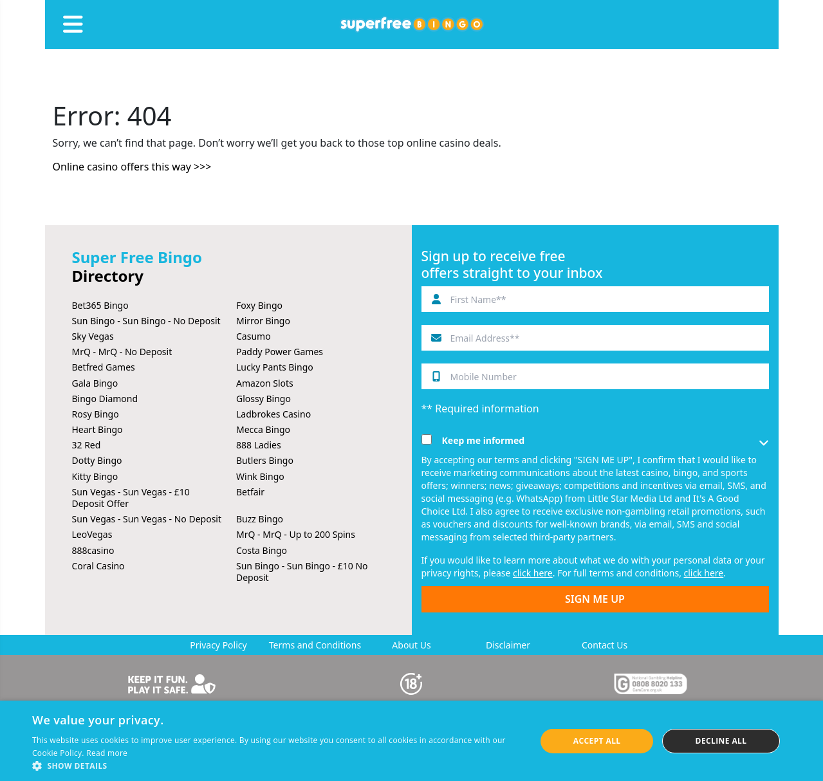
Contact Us (604, 645)
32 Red (86, 445)
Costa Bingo (261, 550)
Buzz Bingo (259, 519)
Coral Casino (98, 566)
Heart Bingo (97, 429)
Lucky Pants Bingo (274, 367)
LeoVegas (92, 534)
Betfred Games (103, 367)
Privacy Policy (218, 645)
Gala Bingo (95, 383)
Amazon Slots (264, 383)
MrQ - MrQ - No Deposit (122, 351)
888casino (93, 550)
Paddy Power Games (279, 351)
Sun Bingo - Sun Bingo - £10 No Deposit (302, 571)
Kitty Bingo (95, 476)
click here (533, 573)
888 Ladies (258, 445)
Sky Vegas (93, 336)
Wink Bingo (260, 476)
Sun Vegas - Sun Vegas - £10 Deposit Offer (131, 498)
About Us (411, 645)
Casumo (253, 336)
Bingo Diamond (105, 398)
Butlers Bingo (264, 460)
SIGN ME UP (595, 599)
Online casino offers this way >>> (132, 167)
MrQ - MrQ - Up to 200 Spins (295, 534)
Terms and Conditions (315, 645)
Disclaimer (508, 645)
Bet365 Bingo (100, 305)
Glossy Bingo (263, 398)
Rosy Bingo (95, 414)
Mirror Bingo (263, 321)
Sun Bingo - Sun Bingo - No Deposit (146, 321)
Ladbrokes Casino (273, 414)
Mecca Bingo (263, 429)
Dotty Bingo (97, 460)
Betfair (250, 492)
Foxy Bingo (259, 305)
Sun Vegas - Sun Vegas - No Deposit (147, 519)
